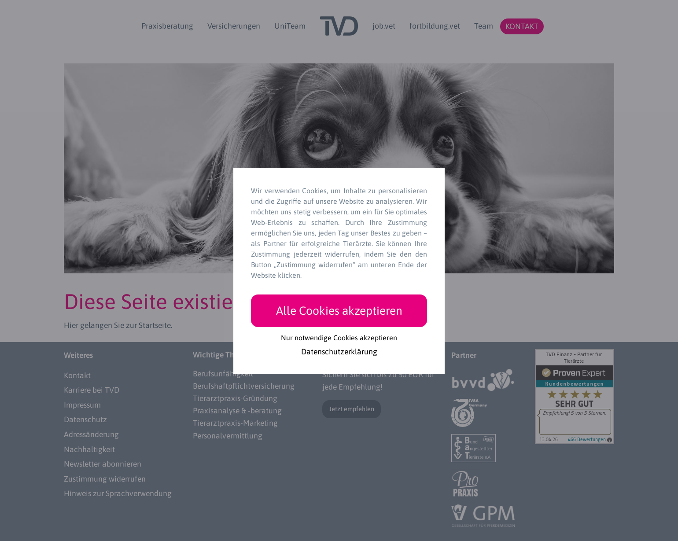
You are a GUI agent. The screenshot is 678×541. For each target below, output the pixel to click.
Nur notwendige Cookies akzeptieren (339, 337)
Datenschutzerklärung (339, 352)
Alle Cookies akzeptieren (339, 310)
